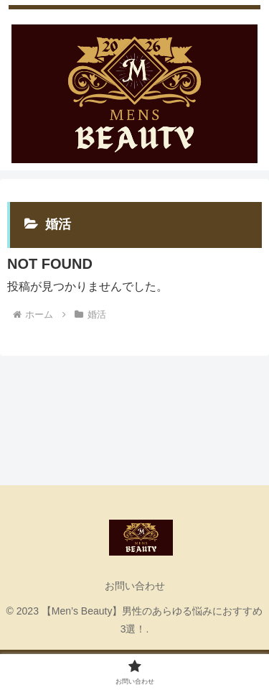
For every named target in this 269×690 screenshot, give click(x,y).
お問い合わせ (135, 586)
